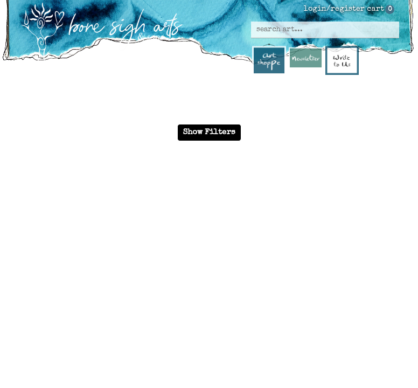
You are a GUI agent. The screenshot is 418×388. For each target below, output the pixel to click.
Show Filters (209, 132)
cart (375, 9)
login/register (334, 9)
